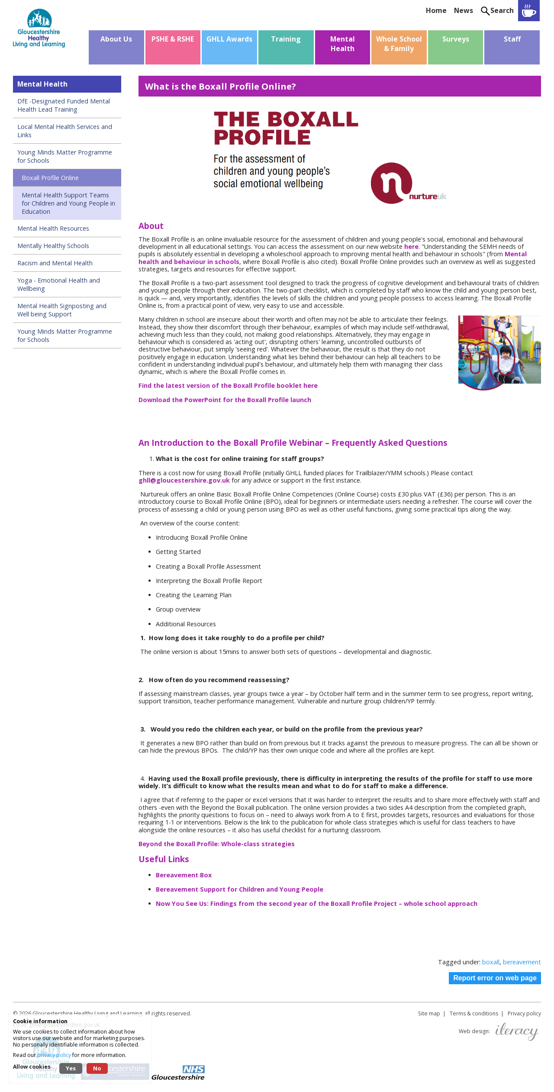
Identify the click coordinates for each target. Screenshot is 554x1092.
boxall (490, 962)
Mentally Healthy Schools (53, 246)
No (97, 1068)
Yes (71, 1068)
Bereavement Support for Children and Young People (240, 889)
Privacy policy (524, 1013)
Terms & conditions (474, 1013)
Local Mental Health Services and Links (64, 130)
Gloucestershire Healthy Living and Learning (87, 1013)
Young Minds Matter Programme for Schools (64, 156)
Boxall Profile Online (50, 178)
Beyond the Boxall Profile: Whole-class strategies (216, 844)
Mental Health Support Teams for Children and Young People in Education (68, 203)
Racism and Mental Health (55, 263)
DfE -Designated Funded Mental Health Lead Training (63, 105)
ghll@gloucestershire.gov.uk (184, 480)
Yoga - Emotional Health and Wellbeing (58, 284)
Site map (429, 1013)
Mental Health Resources (53, 228)
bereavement (522, 962)
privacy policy (54, 1055)
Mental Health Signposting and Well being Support (61, 310)
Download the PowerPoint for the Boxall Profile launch (225, 400)
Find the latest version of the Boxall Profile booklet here (228, 385)
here (411, 246)
